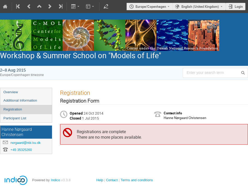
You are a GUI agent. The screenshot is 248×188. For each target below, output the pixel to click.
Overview (10, 92)
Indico (55, 180)
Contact (112, 180)
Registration (12, 109)
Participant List (14, 118)
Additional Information (20, 100)
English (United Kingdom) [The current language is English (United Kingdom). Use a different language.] (200, 6)
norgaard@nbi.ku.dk (25, 142)
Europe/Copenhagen (150, 6)
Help (99, 180)
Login (239, 6)
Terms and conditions (137, 180)
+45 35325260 (21, 150)
